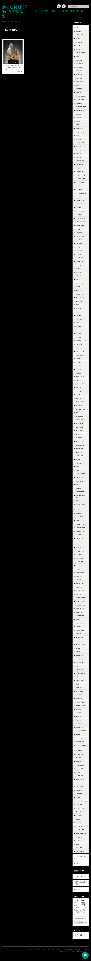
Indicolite (79, 369)
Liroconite (80, 416)
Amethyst (79, 63)
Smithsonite (80, 597)
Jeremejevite (81, 826)
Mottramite (80, 448)
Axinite (78, 114)
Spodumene (80, 615)
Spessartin (80, 608)
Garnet (78, 311)
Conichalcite (81, 738)
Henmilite (79, 355)
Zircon (78, 709)
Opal (77, 470)
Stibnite (79, 622)
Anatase (79, 78)
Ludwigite (79, 844)
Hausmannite (80, 765)
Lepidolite (79, 405)
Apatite (78, 92)
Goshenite (79, 319)
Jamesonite (80, 376)
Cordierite (80, 768)
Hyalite (78, 365)
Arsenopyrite (81, 106)
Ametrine (79, 67)
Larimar (79, 394)
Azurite (78, 117)
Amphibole (79, 70)
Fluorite (79, 301)
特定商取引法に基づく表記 (80, 883)
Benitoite (79, 128)
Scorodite (79, 720)
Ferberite (79, 293)
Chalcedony (80, 175)
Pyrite (78, 520)
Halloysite (80, 786)
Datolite (79, 837)
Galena (78, 308)
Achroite (79, 31)
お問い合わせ (78, 889)
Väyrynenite (80, 673)
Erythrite (79, 283)
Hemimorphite (81, 351)
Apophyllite (80, 96)
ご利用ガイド (78, 876)
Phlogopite (80, 851)
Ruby (77, 565)
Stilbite (78, 626)
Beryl (78, 124)
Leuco (78, 819)
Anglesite (79, 85)
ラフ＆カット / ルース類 (80, 857)
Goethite (79, 315)
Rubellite (79, 561)
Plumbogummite (81, 505)
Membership (74, 11)
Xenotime (79, 698)
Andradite (79, 81)
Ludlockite (80, 779)
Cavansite (79, 164)
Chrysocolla (81, 193)
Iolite (78, 797)
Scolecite (79, 583)
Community (64, 11)
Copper (78, 207)
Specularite (80, 604)
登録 (80, 922)
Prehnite (79, 513)
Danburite (79, 232)
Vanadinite (79, 669)
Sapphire (79, 576)
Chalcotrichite (81, 746)
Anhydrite (79, 88)
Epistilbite (80, 279)
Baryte (78, 121)
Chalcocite (80, 808)
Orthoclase (80, 473)
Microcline (80, 441)
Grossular (80, 329)
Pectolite (79, 484)
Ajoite (78, 45)
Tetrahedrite (81, 644)
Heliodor (79, 344)
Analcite (79, 74)
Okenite (78, 459)
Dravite (78, 254)
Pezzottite (80, 491)
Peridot (79, 488)
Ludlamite (79, 419)
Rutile (78, 569)
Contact (84, 11)
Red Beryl (79, 538)
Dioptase (79, 250)
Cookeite (79, 822)
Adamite (79, 38)
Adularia (79, 790)
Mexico (78, 757)
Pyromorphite (81, 524)
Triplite (78, 734)
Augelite (79, 110)
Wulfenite (79, 694)
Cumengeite (80, 840)
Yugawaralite (81, 702)
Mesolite (79, 811)
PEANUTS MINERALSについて (35, 949)
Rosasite (79, 554)
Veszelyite (80, 684)
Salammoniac (80, 572)
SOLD (76, 863)
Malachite (79, 423)
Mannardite (80, 427)
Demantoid (80, 236)
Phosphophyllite (81, 496)
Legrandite (80, 401)
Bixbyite (79, 135)
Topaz (16, 21)
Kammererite (80, 383)
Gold (77, 322)
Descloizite (80, 754)
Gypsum (78, 333)
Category (54, 11)
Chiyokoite (80, 182)
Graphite (79, 326)
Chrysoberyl (81, 189)
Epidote (78, 275)
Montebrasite (81, 833)
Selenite (79, 587)
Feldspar (79, 290)
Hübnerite (79, 750)
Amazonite (79, 60)
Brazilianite (80, 146)
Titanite (78, 648)
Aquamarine (80, 99)
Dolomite (79, 257)
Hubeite (78, 362)
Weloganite (80, 676)
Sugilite (79, 847)
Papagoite (79, 477)
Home (39, 11)
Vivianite (79, 687)
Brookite (79, 153)
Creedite (79, 214)
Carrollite (80, 160)
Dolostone (80, 261)
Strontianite (80, 630)
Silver (78, 772)
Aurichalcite (80, 741)
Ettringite (79, 723)
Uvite (77, 666)
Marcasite (79, 430)
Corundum (79, 211)
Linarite (79, 412)
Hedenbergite (81, 340)
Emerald (79, 272)
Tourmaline (80, 655)
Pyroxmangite (81, 527)
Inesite (78, 373)
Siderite (79, 594)
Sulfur (78, 633)
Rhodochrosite (81, 542)
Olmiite (78, 463)
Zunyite (78, 716)
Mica (77, 434)
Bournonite (80, 142)
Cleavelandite (81, 221)
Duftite (78, 265)
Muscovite (79, 452)
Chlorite (79, 185)
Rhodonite (80, 547)
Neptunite (79, 455)
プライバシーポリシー (54, 949)
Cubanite (79, 815)
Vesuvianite (80, 680)
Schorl (78, 579)
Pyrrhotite (80, 531)
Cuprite (78, 229)
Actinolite (79, 34)
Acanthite (79, 775)
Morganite (80, 445)
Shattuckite (80, 590)
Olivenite (79, 466)
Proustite (79, 516)
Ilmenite (79, 793)
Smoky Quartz (81, 601)
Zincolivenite (81, 705)
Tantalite (79, 640)
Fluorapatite (81, 297)
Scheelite (79, 727)
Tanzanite (79, 637)
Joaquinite (80, 380)
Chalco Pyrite (81, 178)
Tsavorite (79, 658)
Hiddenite (79, 804)
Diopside (79, 247)
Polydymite (80, 829)
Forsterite (80, 304)
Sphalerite (80, 612)
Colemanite (80, 203)
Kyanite (78, 391)
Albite (78, 49)
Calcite (78, 157)
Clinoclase (80, 200)
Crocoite (79, 783)
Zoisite (78, 712)
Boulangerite (81, 801)
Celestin (79, 167)
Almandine (79, 56)
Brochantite (80, 149)
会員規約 (86, 949)
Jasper (78, 761)
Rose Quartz (80, 558)
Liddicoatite (80, 409)
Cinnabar (79, 196)
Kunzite (78, 387)
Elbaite (78, 268)
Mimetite (79, 437)
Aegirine (79, 42)
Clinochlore (80, 225)
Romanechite (80, 551)
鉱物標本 (10, 21)
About (46, 11)
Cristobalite (80, 218)
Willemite (79, 691)
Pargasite (79, 481)
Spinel (78, 619)
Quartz (78, 534)
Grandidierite (81, 730)
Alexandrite (80, 52)
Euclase (79, 286)
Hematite (79, 347)
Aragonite (79, 103)
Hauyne (78, 337)
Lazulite (79, 398)
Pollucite (79, 509)
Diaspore (79, 243)
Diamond (79, 239)
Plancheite (80, 500)
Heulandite (80, 358)
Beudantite (80, 131)
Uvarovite (79, 662)
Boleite (78, 139)
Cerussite (79, 171)
